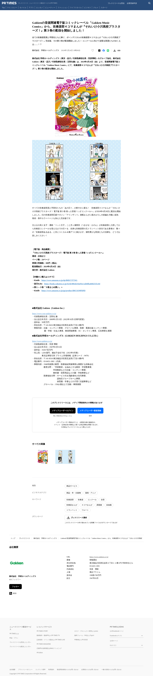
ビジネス (87, 7)
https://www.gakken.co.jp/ (42, 341)
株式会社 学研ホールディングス (45, 538)
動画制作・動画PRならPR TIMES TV (48, 635)
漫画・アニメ (90, 493)
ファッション (63, 7)
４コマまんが (87, 505)
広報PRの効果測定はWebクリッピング (49, 648)
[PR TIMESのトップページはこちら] (29, 3)
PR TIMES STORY (42, 631)
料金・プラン (14, 638)
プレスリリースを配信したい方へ (20, 646)
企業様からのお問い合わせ (89, 669)
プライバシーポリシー (25, 669)
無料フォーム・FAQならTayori (84, 635)
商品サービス (71, 486)
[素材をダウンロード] (115, 50)
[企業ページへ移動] (16, 563)
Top (3, 7)
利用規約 (51, 669)
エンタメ (39, 7)
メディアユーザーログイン (62, 411)
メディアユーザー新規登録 (90, 411)
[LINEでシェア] (108, 50)
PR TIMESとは (14, 634)
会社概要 (12, 669)
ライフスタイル (76, 7)
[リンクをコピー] (119, 50)
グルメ (95, 7)
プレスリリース (24, 538)
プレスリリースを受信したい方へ (20, 642)
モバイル (23, 7)
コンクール (92, 500)
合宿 (102, 500)
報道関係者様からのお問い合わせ (67, 669)
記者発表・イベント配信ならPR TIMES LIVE (51, 640)
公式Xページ (114, 641)
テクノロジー (12, 7)
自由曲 (109, 505)
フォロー (15, 587)
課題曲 (99, 505)
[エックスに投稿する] (99, 50)
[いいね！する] (93, 50)
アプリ (31, 7)
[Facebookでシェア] (104, 50)
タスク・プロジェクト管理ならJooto (86, 631)
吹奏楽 (80, 500)
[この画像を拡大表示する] (42, 457)
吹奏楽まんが (71, 505)
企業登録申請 (132, 3)
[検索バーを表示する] (149, 3)
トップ (13, 538)
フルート (85, 510)
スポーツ (104, 7)
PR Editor (40, 653)
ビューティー (50, 7)
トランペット (71, 510)
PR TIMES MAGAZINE (44, 644)
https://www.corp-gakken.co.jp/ (44, 314)
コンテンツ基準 (40, 669)
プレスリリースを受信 (116, 3)
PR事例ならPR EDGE (81, 640)
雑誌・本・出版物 (73, 493)
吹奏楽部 (70, 500)
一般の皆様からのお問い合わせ (111, 669)
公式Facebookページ (116, 631)
